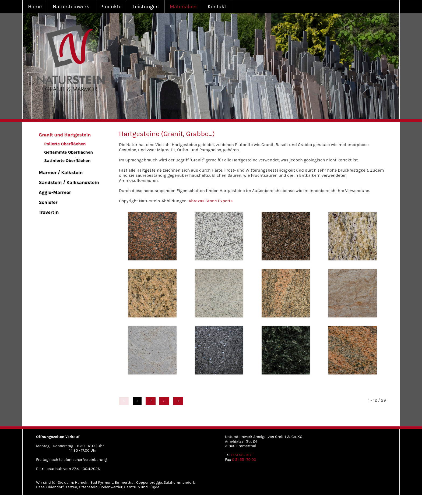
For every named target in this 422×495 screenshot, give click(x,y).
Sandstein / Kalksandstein (69, 182)
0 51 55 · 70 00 (244, 459)
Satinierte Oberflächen (67, 160)
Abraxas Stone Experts (211, 200)
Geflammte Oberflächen (68, 152)
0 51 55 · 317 (241, 455)
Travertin (49, 212)
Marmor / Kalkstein (61, 172)
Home (35, 6)
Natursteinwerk (71, 6)
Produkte (111, 6)
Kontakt (217, 6)
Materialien (183, 6)
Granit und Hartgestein (65, 134)
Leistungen (145, 6)
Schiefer (48, 202)
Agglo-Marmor (55, 192)
